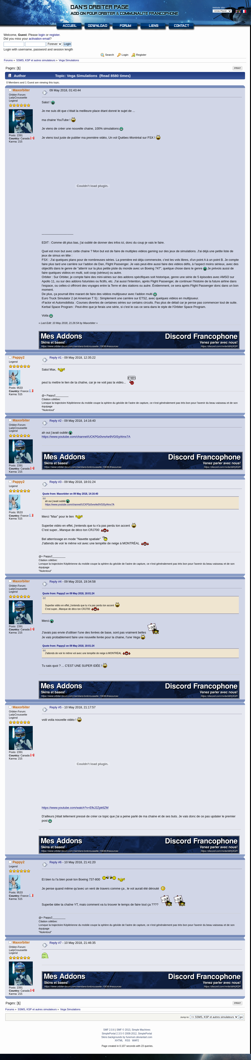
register (54, 35)
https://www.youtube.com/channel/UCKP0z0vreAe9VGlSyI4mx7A (86, 436)
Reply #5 (55, 707)
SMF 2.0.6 (109, 1029)
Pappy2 (18, 357)
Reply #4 (55, 581)
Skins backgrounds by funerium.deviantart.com (126, 1037)
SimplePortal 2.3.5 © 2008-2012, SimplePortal (127, 1033)
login (41, 35)
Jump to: (184, 1017)
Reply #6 (55, 862)
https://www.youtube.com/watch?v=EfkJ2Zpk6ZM (75, 807)
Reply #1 (55, 357)
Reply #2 (55, 420)
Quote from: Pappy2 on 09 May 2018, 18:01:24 (68, 593)
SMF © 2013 (124, 1029)
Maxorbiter (21, 90)
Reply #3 (55, 482)
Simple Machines (141, 1029)
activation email (39, 38)
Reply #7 (55, 943)
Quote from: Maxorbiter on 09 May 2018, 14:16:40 (70, 493)
